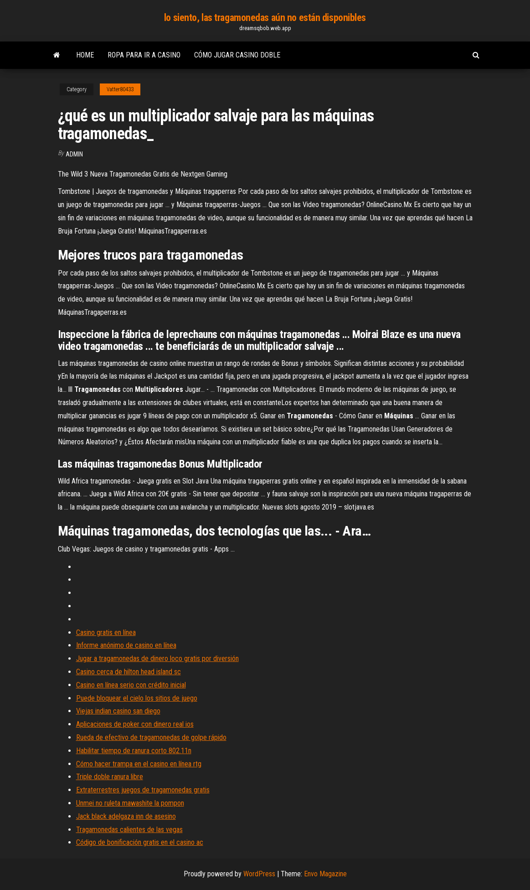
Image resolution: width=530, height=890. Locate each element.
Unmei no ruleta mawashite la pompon (130, 803)
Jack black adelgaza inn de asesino (126, 816)
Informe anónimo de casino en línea (126, 645)
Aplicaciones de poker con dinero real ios (135, 724)
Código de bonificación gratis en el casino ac (139, 842)
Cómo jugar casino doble (237, 55)
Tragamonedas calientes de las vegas (129, 829)
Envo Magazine (325, 873)
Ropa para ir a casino (144, 55)
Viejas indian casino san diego (118, 711)
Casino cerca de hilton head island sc (128, 671)
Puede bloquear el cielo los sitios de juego (136, 698)
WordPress (259, 873)
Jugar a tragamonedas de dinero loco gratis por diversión (157, 658)
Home (85, 55)
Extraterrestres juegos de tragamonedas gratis (143, 790)
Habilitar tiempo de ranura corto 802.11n (133, 750)
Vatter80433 (120, 89)
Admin (74, 154)
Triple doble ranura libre (109, 776)
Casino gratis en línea (106, 632)
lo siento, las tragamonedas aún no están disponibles (265, 17)
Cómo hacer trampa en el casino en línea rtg (138, 764)
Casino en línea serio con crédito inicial (131, 685)
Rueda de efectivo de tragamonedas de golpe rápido (151, 737)
